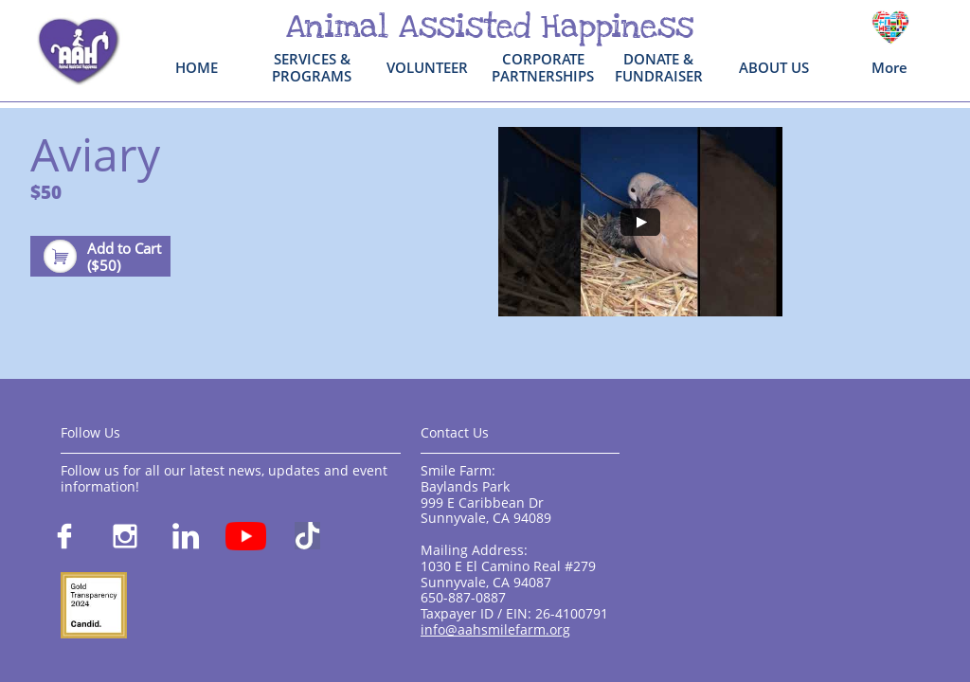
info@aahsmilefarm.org (495, 629)
